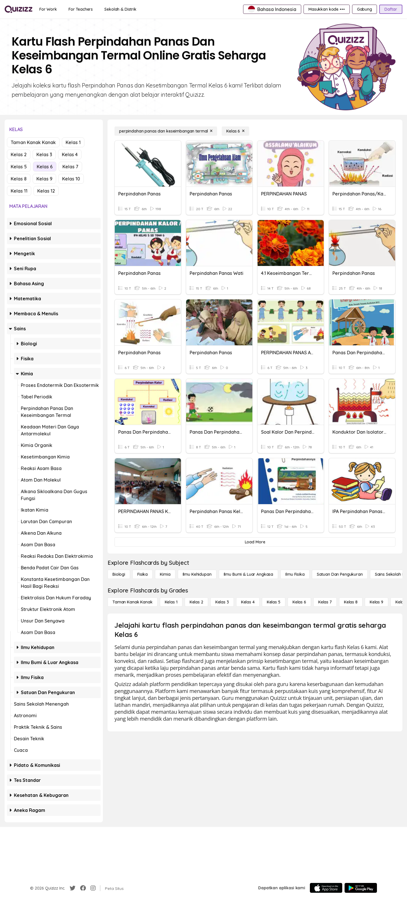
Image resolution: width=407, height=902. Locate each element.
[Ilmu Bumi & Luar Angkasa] (248, 574)
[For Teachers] (80, 9)
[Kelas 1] (171, 602)
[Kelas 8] (350, 602)
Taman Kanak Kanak (33, 142)
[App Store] (326, 888)
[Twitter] (72, 888)
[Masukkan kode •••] (327, 9)
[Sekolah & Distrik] (120, 9)
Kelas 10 (71, 179)
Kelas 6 (45, 166)
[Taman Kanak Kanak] (133, 602)
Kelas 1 (73, 142)
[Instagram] (93, 888)
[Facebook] (83, 888)
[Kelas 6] (235, 131)
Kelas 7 (70, 166)
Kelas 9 (44, 179)
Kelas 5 (19, 166)
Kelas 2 (19, 154)
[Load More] (254, 542)
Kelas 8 (19, 179)
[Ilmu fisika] (294, 574)
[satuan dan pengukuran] (340, 574)
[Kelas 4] (248, 602)
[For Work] (48, 9)
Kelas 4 (70, 154)
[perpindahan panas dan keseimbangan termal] (165, 131)
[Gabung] (364, 9)
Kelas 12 (46, 191)
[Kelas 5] (273, 602)
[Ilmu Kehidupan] (197, 574)
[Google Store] (361, 888)
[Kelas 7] (325, 602)
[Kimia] (165, 574)
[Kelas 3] (222, 602)
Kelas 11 (19, 191)
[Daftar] (390, 9)
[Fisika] (142, 574)
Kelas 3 (44, 154)
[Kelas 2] (196, 602)
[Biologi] (119, 574)
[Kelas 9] (376, 602)
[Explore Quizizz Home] (18, 9)
